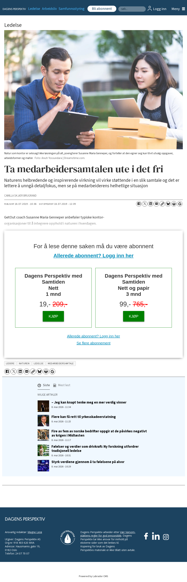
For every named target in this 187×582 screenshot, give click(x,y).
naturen (24, 363)
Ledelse (34, 8)
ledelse (38, 363)
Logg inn (159, 8)
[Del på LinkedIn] (150, 204)
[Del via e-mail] (156, 204)
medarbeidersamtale (61, 363)
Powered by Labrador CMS (93, 576)
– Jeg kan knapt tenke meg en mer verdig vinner (88, 402)
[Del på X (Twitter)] (144, 204)
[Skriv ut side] (174, 204)
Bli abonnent (102, 8)
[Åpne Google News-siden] (179, 204)
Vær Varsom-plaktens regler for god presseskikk (108, 533)
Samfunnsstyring (72, 8)
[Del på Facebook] (139, 204)
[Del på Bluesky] (168, 204)
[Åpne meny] (177, 9)
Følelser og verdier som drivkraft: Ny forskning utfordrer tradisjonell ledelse (95, 448)
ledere (10, 363)
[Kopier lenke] (162, 204)
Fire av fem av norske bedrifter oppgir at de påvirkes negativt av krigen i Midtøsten (99, 433)
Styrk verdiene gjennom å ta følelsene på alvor (87, 461)
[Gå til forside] (12, 9)
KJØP (53, 316)
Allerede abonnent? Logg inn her (94, 255)
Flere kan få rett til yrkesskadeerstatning (83, 416)
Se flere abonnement (93, 343)
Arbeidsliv (49, 8)
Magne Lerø (35, 532)
